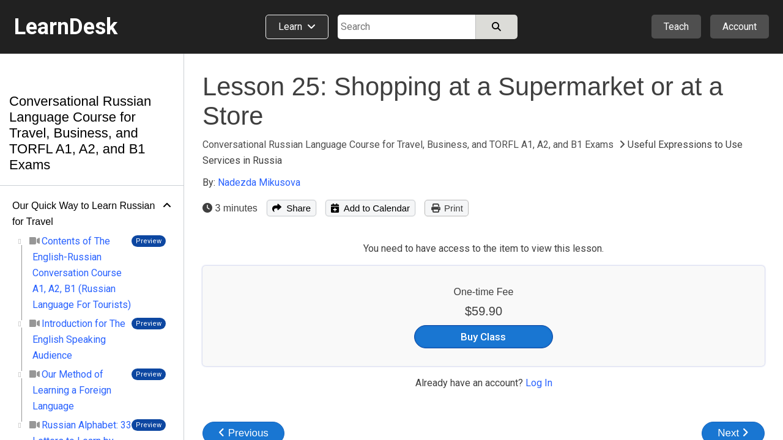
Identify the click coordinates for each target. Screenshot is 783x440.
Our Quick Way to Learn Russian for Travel (83, 213)
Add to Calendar (370, 208)
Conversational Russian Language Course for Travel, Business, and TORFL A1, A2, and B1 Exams (80, 133)
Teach (676, 26)
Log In (538, 383)
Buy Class (483, 337)
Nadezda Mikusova (259, 182)
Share (291, 208)
